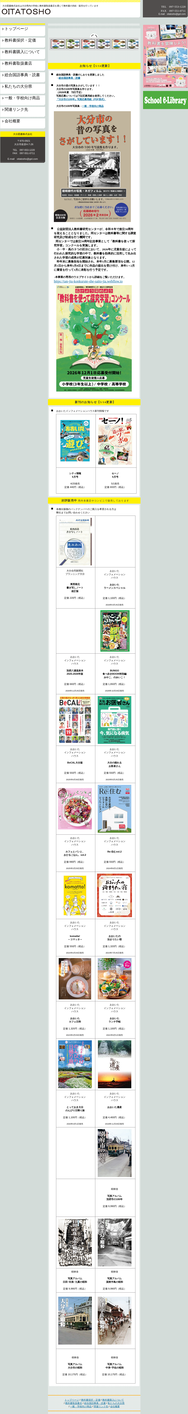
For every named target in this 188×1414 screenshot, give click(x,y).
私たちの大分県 (116, 1403)
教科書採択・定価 (90, 1400)
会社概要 (115, 1406)
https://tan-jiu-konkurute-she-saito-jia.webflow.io (88, 281)
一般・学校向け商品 (93, 106)
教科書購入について (113, 1400)
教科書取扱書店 (73, 1403)
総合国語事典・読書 (69, 78)
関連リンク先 (101, 1406)
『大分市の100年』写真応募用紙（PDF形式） (81, 99)
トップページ (72, 1400)
